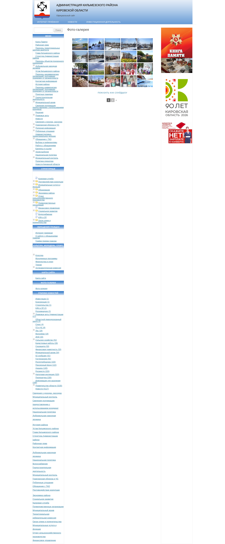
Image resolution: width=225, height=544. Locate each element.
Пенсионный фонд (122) (46, 365)
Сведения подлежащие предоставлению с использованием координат (48, 107)
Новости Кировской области (47, 164)
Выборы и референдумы (46, 142)
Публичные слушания (44, 131)
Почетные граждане (44, 94)
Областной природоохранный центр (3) (47, 320)
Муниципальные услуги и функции (46, 186)
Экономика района (46, 193)
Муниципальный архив (45, 102)
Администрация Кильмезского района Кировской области (87, 8)
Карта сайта (40, 278)
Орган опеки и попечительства (42, 222)
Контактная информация (46, 81)
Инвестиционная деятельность (103, 22)
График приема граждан (46, 241)
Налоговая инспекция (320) (47, 374)
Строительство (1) (43, 305)
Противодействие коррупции (50, 182)
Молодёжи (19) (41, 334)
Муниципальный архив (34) (47, 353)
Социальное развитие (48, 211)
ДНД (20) (39, 337)
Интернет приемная (44, 233)
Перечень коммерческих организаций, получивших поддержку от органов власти (45, 89)
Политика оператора (44, 161)
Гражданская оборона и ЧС (47, 125)
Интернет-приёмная (48, 22)
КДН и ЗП (42, 217)
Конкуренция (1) (42, 302)
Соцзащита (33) (42, 346)
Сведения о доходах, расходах (48, 122)
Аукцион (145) (41, 368)
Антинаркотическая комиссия (48, 268)
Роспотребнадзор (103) (45, 362)
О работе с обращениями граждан (45, 237)
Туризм (38, 265)
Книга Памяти (41, 42)
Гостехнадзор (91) (43, 359)
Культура (39, 255)
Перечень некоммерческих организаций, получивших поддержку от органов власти (46, 76)
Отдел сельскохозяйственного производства (43, 198)
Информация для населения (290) (46, 382)
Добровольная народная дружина (45, 67)
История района (42, 84)
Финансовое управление (49, 208)
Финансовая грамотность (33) (48, 349)
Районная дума (42, 45)
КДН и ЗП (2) (41, 308)
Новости (72, 22)
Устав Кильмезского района (47, 71)
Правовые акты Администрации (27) (48, 315)
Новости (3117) (42, 389)
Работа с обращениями (45, 146)
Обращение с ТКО (43, 139)
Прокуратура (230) (43, 378)
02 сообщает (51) (42, 356)
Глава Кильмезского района (47, 53)
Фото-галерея (41, 288)
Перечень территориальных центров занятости (46, 49)
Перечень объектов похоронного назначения (48, 62)
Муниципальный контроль (46, 158)
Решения (39, 112)
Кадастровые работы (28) (46, 343)
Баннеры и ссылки (43, 149)
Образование (44, 190)
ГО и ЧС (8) (40, 328)
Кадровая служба (45, 179)
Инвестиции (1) (42, 299)
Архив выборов (42, 152)
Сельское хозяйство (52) (46, 340)
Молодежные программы (46, 258)
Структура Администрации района (46, 57)
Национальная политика (46, 155)
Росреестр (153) (42, 371)
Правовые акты (42, 116)
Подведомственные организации (44, 204)
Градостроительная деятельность (42, 98)
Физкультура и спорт (44, 262)
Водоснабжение (45, 214)
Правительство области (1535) (48, 386)
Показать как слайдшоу (112, 93)
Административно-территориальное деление (44, 135)
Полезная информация (45, 128)
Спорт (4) (39, 324)
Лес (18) (38, 331)
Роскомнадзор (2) (43, 311)
